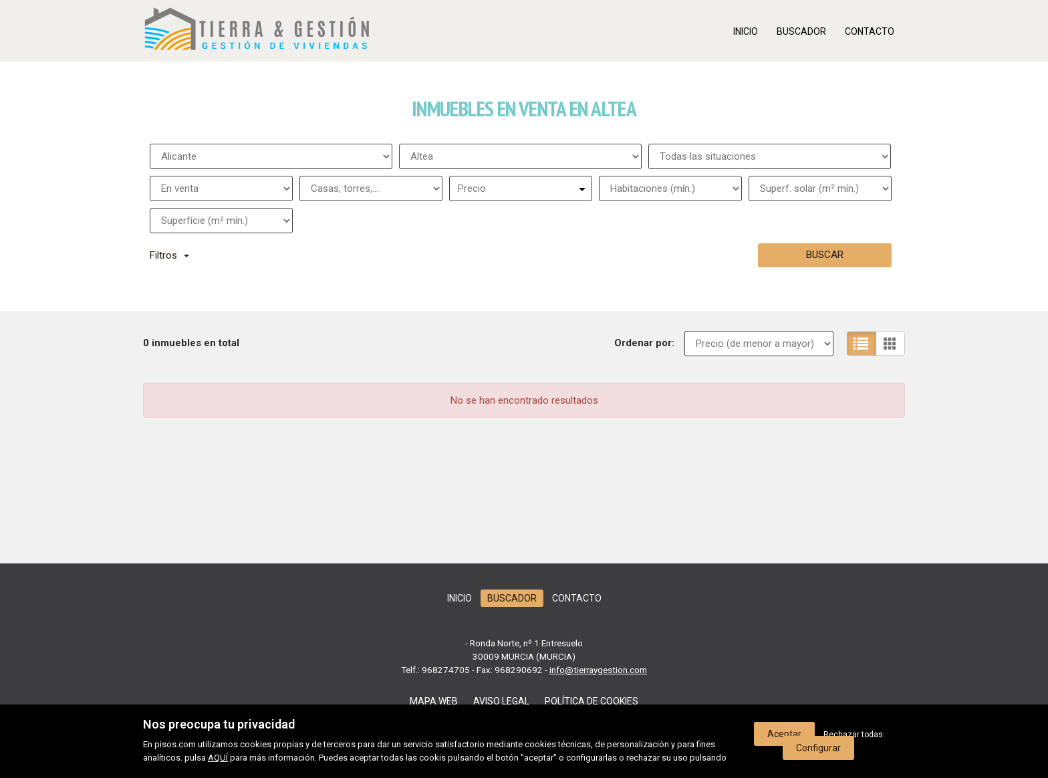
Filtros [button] (169, 255)
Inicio (745, 31)
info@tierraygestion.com (598, 669)
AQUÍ (218, 758)
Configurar (818, 748)
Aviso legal (501, 701)
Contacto (869, 31)
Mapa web (434, 701)
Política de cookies (591, 701)
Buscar (824, 255)
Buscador (801, 31)
